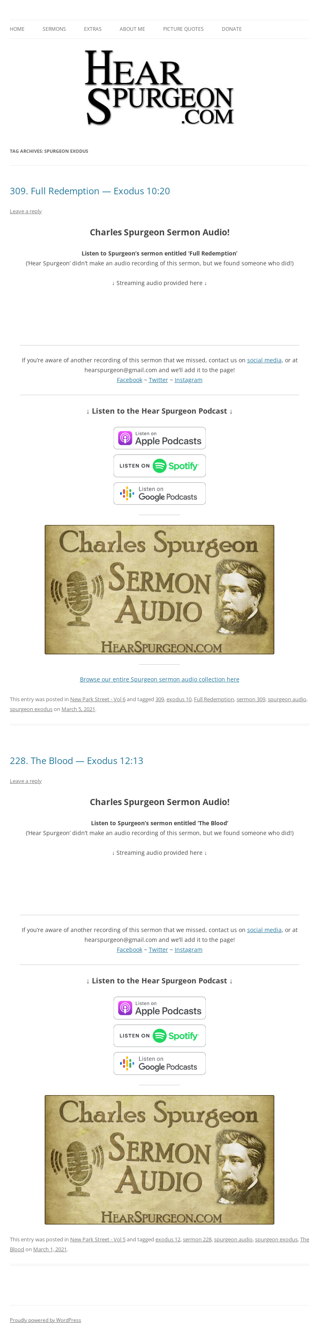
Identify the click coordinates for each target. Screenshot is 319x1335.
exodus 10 (178, 699)
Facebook (129, 380)
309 (159, 699)
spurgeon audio (287, 699)
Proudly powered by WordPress (45, 1320)
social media (264, 360)
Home (17, 28)
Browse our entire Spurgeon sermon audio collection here (159, 679)
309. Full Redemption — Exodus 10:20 (90, 190)
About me (132, 28)
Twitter (158, 380)
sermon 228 (197, 1239)
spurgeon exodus (31, 709)
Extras (93, 28)
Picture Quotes (183, 28)
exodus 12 (167, 1239)
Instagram (189, 380)
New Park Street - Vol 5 (97, 1239)
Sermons (54, 28)
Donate (232, 28)
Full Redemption (214, 699)
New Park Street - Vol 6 (97, 699)
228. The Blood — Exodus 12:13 (77, 760)
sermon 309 (251, 699)
